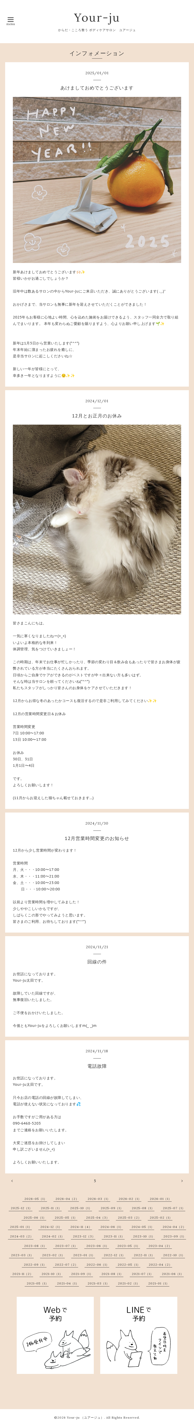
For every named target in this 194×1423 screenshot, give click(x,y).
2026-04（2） (67, 1199)
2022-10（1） (174, 1255)
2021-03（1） (98, 1283)
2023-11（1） (114, 1236)
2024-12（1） (51, 1227)
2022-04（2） (160, 1264)
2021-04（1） (68, 1283)
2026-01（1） (161, 1199)
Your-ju (97, 17)
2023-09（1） (174, 1236)
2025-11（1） (51, 1208)
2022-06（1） (98, 1264)
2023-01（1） (84, 1255)
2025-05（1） (66, 1217)
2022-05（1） (129, 1264)
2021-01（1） (158, 1283)
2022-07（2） (66, 1264)
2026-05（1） (35, 1199)
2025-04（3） (97, 1217)
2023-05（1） (128, 1246)
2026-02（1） (130, 1199)
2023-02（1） (53, 1255)
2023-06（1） (97, 1246)
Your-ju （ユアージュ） (85, 1417)
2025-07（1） (174, 1208)
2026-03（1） (99, 1199)
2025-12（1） (21, 1208)
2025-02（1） (161, 1217)
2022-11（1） (144, 1255)
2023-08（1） (35, 1246)
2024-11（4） (81, 1227)
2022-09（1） (35, 1264)
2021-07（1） (142, 1274)
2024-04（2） (174, 1227)
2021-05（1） (38, 1283)
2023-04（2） (160, 1246)
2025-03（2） (129, 1217)
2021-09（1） (82, 1274)
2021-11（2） (22, 1274)
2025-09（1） (112, 1208)
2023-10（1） (144, 1236)
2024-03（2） (21, 1236)
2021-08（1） (112, 1274)
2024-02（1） (53, 1236)
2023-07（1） (66, 1246)
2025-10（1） (81, 1208)
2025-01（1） (21, 1227)
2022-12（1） (114, 1255)
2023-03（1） (22, 1255)
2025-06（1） (35, 1217)
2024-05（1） (143, 1227)
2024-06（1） (111, 1227)
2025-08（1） (143, 1208)
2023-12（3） (84, 1236)
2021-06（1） (173, 1274)
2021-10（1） (52, 1274)
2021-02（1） (129, 1283)
